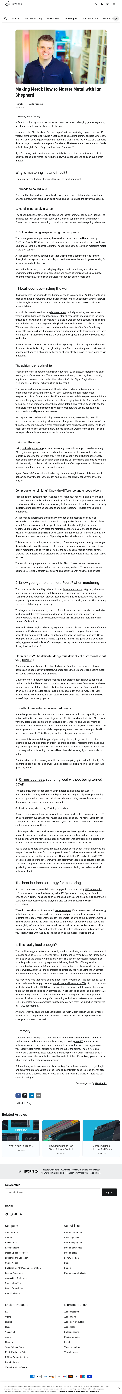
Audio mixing (53, 18)
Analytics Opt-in (12, 1293)
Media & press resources (16, 1253)
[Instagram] (11, 1214)
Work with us (11, 1242)
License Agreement (14, 1273)
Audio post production (74, 1322)
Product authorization (74, 1232)
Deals (66, 1263)
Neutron (8, 1322)
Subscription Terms (14, 1283)
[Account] (102, 4)
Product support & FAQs (75, 1273)
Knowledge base (71, 1237)
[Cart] (107, 4)
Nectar (8, 1327)
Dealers (67, 1268)
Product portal (70, 1253)
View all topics (71, 1352)
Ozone (8, 1317)
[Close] (119, 1388)
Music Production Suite (16, 1352)
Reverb (67, 1342)
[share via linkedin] (31, 1096)
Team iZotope (21, 104)
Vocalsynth (10, 1332)
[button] (5, 18)
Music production (72, 1337)
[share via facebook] (18, 1096)
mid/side (95, 721)
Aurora (8, 1337)
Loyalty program (71, 1258)
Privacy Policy (81, 1391)
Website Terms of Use (67, 1391)
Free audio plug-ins (73, 1242)
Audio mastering (33, 18)
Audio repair (71, 18)
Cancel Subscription (14, 1288)
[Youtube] (15, 1214)
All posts (15, 18)
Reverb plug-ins (12, 1362)
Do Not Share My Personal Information (23, 1268)
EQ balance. (76, 371)
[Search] (96, 4)
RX (6, 1312)
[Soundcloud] (20, 1214)
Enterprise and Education (16, 1258)
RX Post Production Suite (16, 1357)
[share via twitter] (25, 1096)
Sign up (109, 1192)
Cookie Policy (95, 1391)
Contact (8, 1237)
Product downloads (73, 1248)
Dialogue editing (90, 18)
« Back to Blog (24, 1103)
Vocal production (72, 1347)
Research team (12, 1248)
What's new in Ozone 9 (20, 1146)
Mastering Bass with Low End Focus (101, 1147)
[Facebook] (6, 1214)
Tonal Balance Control (15, 1347)
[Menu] (114, 4)
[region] (61, 1388)
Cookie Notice (11, 1263)
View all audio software (16, 1367)
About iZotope (11, 1232)
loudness (33, 790)
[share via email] (38, 1096)
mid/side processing (32, 448)
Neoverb (9, 1342)
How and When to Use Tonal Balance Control (61, 1147)
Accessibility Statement (16, 1278)
